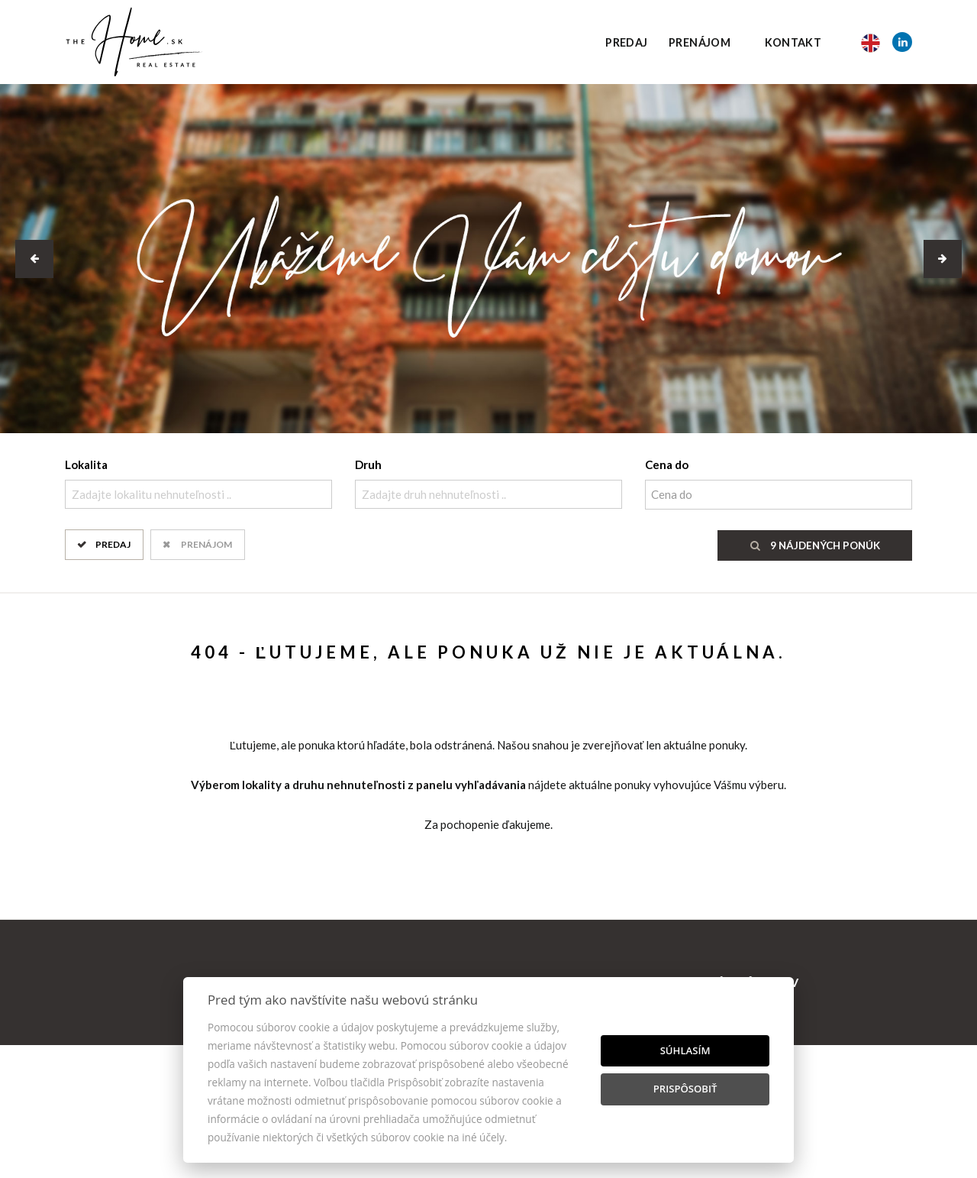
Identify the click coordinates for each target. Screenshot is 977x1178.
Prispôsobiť (685, 1088)
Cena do (666, 464)
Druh (368, 464)
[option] (488, 258)
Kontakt (793, 42)
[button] (34, 259)
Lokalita (86, 464)
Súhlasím (685, 1050)
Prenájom (699, 42)
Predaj (626, 42)
